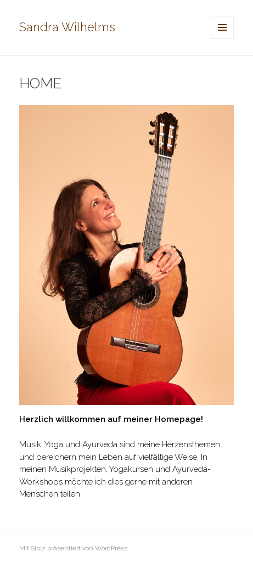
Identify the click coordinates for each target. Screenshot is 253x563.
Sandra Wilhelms (67, 27)
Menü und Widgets (222, 38)
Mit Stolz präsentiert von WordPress (73, 548)
